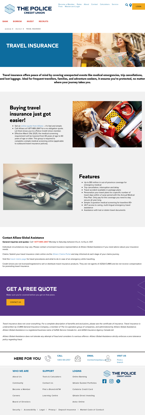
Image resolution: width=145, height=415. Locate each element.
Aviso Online (79, 401)
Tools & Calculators (52, 376)
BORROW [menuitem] (17, 21)
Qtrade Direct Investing (84, 395)
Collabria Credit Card (83, 389)
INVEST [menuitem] (30, 21)
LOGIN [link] (138, 6)
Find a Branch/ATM (52, 389)
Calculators (105, 4)
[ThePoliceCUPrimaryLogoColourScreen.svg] (28, 9)
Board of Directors (21, 401)
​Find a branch (120, 361)
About (86, 4)
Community (18, 383)
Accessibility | (31, 409)
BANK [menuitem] (5, 21)
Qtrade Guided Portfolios (85, 383)
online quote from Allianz (32, 125)
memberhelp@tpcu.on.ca (98, 359)
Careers (16, 395)
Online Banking (80, 376)
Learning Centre (50, 395)
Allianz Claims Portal (62, 254)
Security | (17, 409)
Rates (79, 4)
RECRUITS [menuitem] (43, 21)
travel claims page (18, 259)
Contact (94, 4)
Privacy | (53, 409)
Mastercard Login (72, 6)
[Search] (126, 5)
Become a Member (66, 4)
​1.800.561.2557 (63, 359)
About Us (17, 376)
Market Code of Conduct (92, 409)
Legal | (43, 409)
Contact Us (48, 383)
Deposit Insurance (67, 409)
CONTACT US (13, 302)
